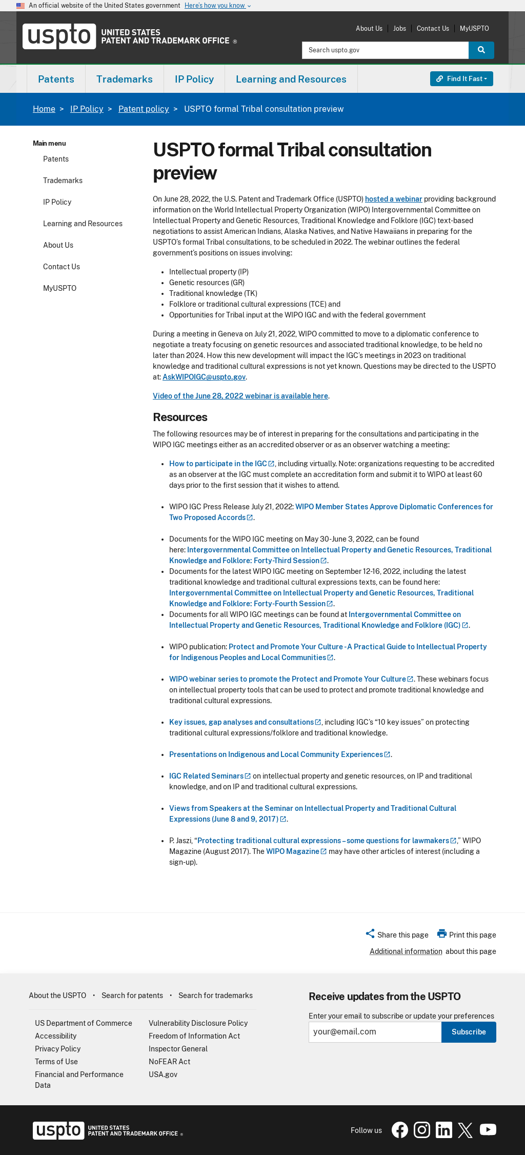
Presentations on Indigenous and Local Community (280, 754)
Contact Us (433, 28)
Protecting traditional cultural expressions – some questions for (327, 841)
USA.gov (163, 1074)
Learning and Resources (83, 224)
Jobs (399, 28)
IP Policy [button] (194, 79)
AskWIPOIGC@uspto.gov (204, 377)
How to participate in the (222, 464)
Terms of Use (56, 1062)
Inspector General (178, 1049)
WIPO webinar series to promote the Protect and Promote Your (291, 679)
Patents (56, 159)
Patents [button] (56, 79)
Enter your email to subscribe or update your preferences (401, 1016)
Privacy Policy (57, 1049)
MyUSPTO (474, 28)
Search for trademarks (215, 995)
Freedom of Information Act (194, 1036)
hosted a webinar (393, 199)
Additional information (406, 951)
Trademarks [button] (124, 79)
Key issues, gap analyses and (245, 722)
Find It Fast (459, 79)
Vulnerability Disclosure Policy (198, 1023)
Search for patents (132, 995)
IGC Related (210, 776)
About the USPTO (57, 995)
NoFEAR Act (169, 1062)
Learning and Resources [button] (291, 79)
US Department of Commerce (83, 1023)
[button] (397, 936)
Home (44, 109)
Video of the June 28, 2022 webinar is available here (240, 396)
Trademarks (63, 180)
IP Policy (87, 109)
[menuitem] (56, 79)
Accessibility (55, 1036)
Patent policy (143, 109)
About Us (369, 28)
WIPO (296, 851)
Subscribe (469, 1032)
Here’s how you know (218, 6)
